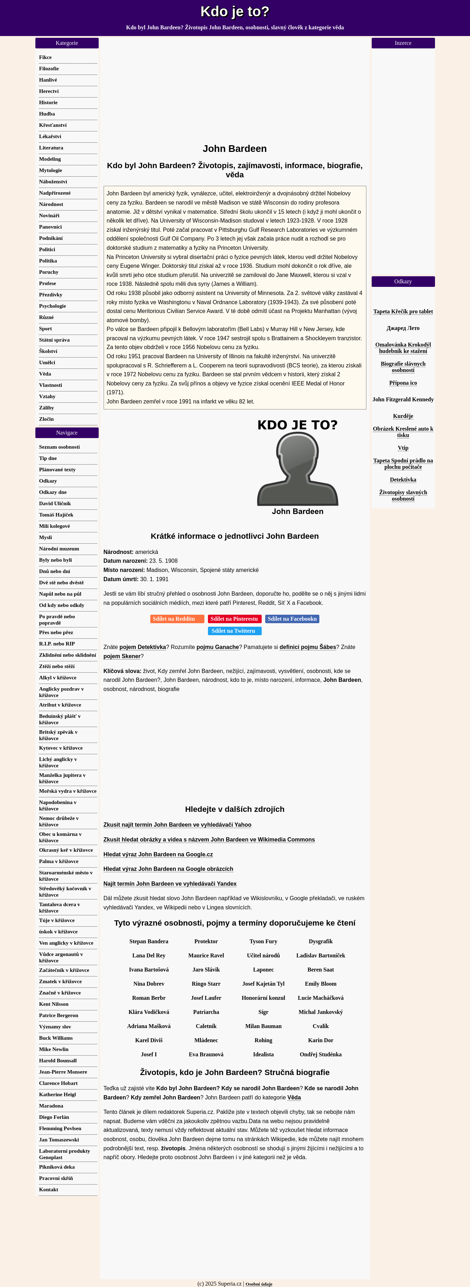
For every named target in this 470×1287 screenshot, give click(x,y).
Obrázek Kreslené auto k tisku (403, 432)
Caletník (206, 1026)
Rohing (263, 1040)
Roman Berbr (149, 998)
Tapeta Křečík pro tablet (403, 311)
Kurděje (403, 416)
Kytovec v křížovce (61, 748)
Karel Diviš (148, 1040)
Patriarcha (206, 1012)
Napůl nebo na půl (60, 594)
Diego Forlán (54, 1117)
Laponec (263, 970)
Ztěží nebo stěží (57, 666)
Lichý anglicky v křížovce (58, 762)
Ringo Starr (206, 984)
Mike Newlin (54, 1049)
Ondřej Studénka (321, 1054)
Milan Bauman (263, 1026)
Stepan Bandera (148, 941)
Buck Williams (56, 1038)
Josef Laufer (206, 998)
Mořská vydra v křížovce (68, 791)
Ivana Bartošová (149, 970)
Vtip (403, 448)
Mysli (45, 537)
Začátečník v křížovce (64, 970)
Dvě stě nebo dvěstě (61, 582)
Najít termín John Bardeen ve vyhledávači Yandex (170, 884)
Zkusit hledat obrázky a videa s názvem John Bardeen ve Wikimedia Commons (209, 840)
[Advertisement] (235, 87)
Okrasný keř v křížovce (66, 850)
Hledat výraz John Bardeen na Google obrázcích (168, 869)
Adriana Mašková (148, 1026)
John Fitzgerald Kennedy (403, 399)
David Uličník (55, 503)
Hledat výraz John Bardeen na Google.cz (158, 854)
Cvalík (321, 1026)
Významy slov (55, 1026)
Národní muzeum (59, 548)
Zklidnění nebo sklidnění (67, 655)
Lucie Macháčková (320, 998)
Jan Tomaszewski (59, 1140)
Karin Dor (320, 1040)
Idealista (263, 1054)
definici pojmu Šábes (308, 647)
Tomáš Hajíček (56, 515)
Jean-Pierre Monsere (63, 1072)
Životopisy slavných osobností (403, 495)
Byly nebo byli (55, 560)
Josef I (149, 1054)
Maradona (51, 1106)
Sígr (263, 1012)
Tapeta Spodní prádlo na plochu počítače (403, 463)
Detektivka (403, 480)
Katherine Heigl (57, 1094)
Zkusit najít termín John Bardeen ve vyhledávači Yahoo (178, 825)
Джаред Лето (403, 328)
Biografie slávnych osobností (403, 367)
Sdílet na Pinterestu (235, 619)
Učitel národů (263, 955)
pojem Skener (122, 656)
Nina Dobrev (148, 984)
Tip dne (48, 458)
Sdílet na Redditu (177, 619)
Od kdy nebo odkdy (62, 605)
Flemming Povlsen (60, 1128)
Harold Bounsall (58, 1060)
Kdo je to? (235, 11)
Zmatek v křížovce (60, 981)
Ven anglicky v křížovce (66, 943)
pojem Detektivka (143, 647)
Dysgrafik (321, 941)
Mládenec (206, 1040)
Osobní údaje (259, 1284)
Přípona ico (403, 383)
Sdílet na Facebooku (292, 619)
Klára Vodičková (148, 1012)
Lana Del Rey (148, 955)
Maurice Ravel (206, 955)
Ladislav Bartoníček (320, 955)
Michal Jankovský (321, 1012)
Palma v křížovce (59, 861)
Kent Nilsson (54, 1004)
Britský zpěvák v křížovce (58, 735)
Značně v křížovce (60, 993)
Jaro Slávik (206, 970)
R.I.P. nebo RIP (57, 643)
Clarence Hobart (58, 1083)
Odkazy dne (53, 492)
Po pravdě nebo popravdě (57, 619)
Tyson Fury (263, 941)
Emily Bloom (320, 984)
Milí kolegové (54, 526)
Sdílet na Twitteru (235, 631)
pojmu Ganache (218, 647)
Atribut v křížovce (60, 705)
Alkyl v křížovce (57, 677)
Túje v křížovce (57, 920)
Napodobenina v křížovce (58, 805)
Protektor (206, 941)
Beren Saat (321, 970)
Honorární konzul (263, 998)
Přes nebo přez (56, 632)
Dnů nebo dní (54, 571)
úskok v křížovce (58, 931)
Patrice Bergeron (59, 1015)
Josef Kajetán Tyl (263, 984)
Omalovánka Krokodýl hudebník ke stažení (403, 348)
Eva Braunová (206, 1054)
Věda (294, 1097)
